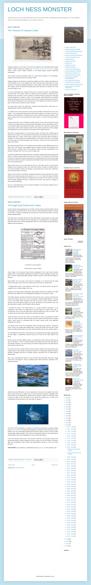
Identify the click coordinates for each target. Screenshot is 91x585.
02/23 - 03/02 (70, 520)
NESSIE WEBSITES (70, 67)
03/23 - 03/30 (70, 511)
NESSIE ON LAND (70, 65)
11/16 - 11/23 (70, 438)
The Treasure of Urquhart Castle (23, 30)
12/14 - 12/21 (70, 429)
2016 (67, 420)
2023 (67, 404)
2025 (67, 400)
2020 (67, 411)
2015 (67, 422)
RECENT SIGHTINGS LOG (72, 73)
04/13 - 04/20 (70, 506)
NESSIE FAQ (68, 63)
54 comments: (28, 196)
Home (33, 465)
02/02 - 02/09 (70, 527)
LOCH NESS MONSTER (40, 9)
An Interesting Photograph (76, 309)
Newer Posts (11, 465)
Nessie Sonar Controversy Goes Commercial (78, 267)
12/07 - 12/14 (70, 431)
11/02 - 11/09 (70, 442)
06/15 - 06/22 (70, 486)
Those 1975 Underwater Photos (78, 379)
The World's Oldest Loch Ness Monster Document (78, 295)
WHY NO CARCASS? (71, 89)
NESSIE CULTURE (70, 61)
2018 (67, 415)
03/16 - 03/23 (70, 513)
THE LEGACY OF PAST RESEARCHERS (71, 77)
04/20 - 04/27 (70, 504)
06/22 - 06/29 (70, 484)
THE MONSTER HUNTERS (72, 80)
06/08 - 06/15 (70, 488)
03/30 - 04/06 (70, 509)
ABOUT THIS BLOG (70, 47)
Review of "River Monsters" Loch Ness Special (77, 281)
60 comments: (28, 459)
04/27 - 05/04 (70, 502)
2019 (67, 413)
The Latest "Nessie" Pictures (77, 350)
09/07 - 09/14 (70, 466)
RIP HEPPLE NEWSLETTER (72, 75)
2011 (67, 543)
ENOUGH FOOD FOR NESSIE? (73, 55)
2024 (67, 402)
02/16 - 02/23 (70, 522)
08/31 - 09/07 (70, 468)
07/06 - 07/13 (70, 482)
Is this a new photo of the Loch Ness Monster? (78, 337)
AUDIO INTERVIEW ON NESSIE (73, 51)
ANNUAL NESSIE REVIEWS (72, 49)
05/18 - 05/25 (70, 495)
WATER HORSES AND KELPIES (73, 84)
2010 (67, 546)
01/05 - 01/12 (70, 536)
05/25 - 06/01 (70, 493)
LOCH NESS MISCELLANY (72, 57)
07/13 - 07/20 (70, 479)
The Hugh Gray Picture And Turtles (24, 205)
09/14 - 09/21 (70, 464)
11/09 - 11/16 (70, 440)
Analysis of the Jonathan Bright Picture (77, 366)
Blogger (52, 576)
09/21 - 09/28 (70, 461)
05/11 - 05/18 (70, 497)
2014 (67, 425)
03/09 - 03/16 (70, 516)
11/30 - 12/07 (70, 433)
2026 (67, 397)
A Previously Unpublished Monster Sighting (77, 323)
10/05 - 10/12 (70, 457)
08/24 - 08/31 (70, 470)
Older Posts (55, 465)
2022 (67, 406)
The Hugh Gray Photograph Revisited (77, 251)
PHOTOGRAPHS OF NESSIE (73, 71)
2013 (67, 539)
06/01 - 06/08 (70, 491)
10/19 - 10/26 (70, 445)
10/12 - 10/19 (70, 447)
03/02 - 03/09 (70, 518)
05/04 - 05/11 (70, 500)
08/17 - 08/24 (70, 473)
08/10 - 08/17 (70, 475)
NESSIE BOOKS (69, 59)
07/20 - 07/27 (70, 477)
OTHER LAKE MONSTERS (72, 69)
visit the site (38, 176)
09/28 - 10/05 (70, 459)
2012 (67, 541)
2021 (67, 409)
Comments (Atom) (19, 467)
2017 (67, 418)
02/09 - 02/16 (70, 525)
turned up (41, 447)
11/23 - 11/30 (70, 436)
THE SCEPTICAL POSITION (72, 82)
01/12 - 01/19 (70, 534)
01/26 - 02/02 (70, 529)
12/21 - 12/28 (70, 427)
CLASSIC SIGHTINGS (71, 53)
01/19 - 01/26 (70, 531)
